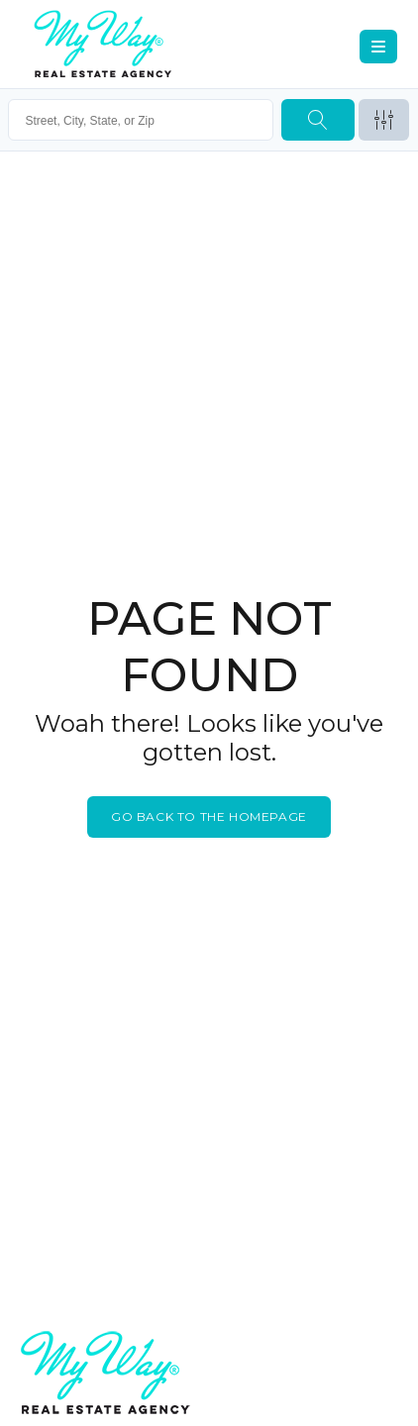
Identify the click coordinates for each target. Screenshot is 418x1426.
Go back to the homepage (209, 816)
